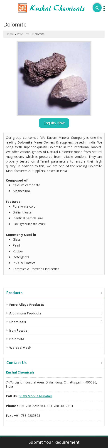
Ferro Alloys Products (26, 304)
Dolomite (16, 339)
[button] (36, 396)
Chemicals (17, 322)
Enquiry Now (54, 123)
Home (10, 34)
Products (23, 34)
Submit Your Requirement (54, 442)
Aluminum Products (25, 313)
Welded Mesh (20, 347)
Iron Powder (19, 330)
